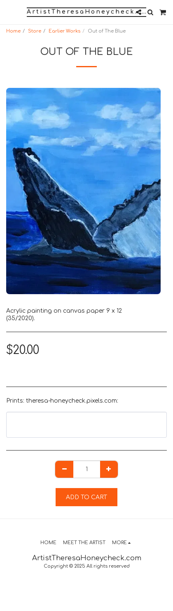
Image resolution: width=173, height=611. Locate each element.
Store (34, 31)
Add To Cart (86, 497)
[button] (9, 11)
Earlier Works (64, 31)
